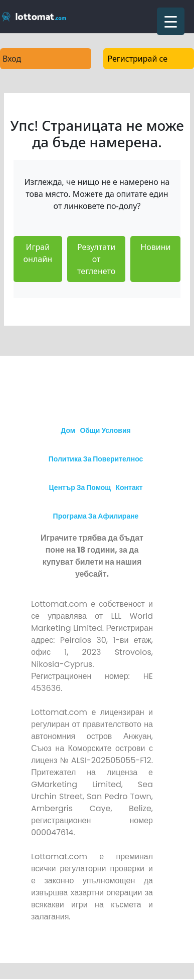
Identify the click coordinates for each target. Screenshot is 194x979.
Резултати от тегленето (96, 259)
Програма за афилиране (96, 516)
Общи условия (105, 430)
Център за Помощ (80, 487)
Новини (155, 247)
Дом (68, 430)
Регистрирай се (138, 58)
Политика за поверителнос (96, 459)
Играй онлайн (38, 253)
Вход (12, 58)
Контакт (128, 487)
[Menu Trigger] (170, 21)
